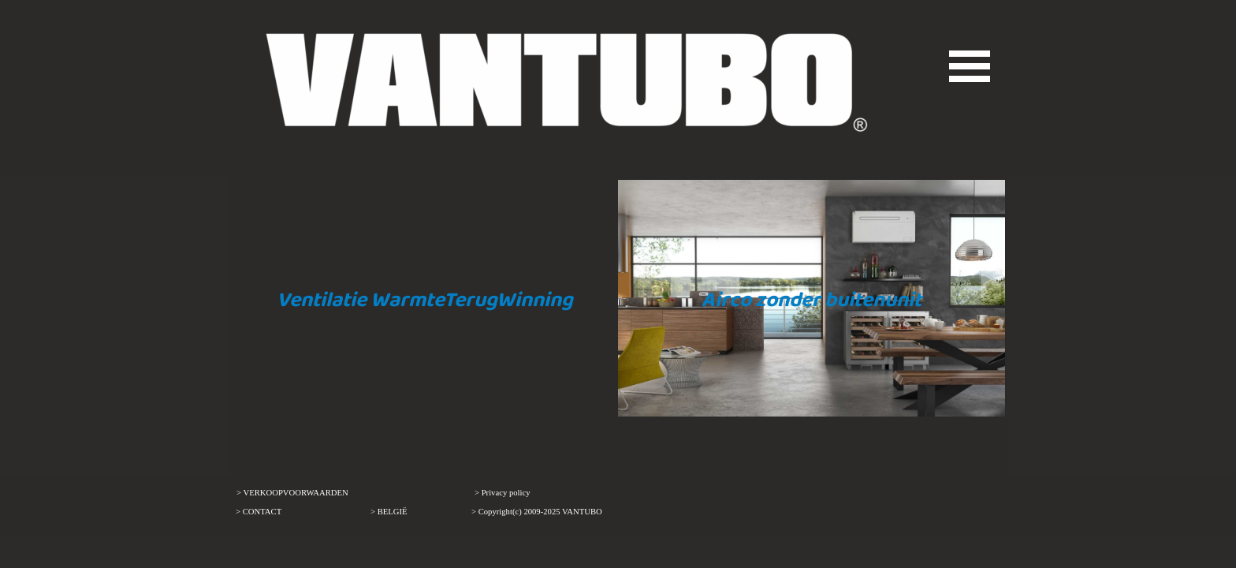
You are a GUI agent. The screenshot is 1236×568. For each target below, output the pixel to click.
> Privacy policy (503, 492)
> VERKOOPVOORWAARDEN (292, 492)
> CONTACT (258, 511)
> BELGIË (389, 511)
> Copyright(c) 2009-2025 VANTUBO (536, 511)
